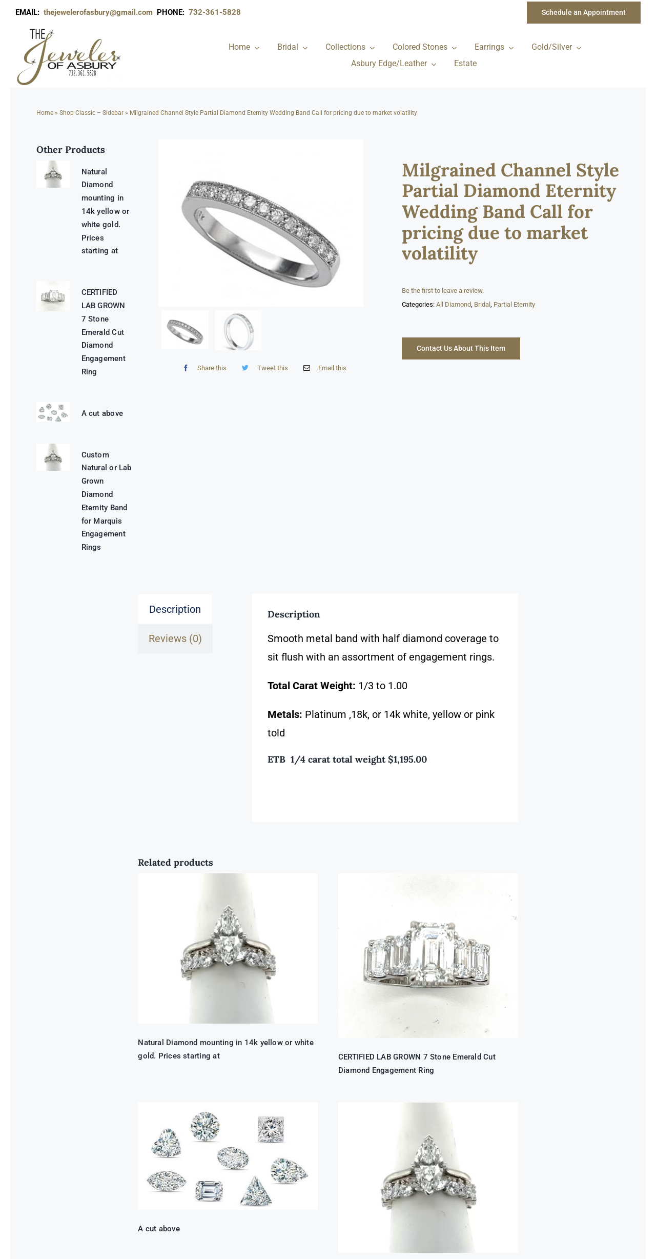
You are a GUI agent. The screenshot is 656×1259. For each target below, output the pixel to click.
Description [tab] (175, 609)
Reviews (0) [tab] (175, 638)
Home (44, 112)
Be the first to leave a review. (443, 290)
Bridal (482, 304)
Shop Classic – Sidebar (91, 112)
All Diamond (453, 304)
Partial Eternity (514, 304)
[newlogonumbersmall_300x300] (69, 30)
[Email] (322, 368)
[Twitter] (262, 368)
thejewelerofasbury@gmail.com (100, 12)
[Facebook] (202, 368)
